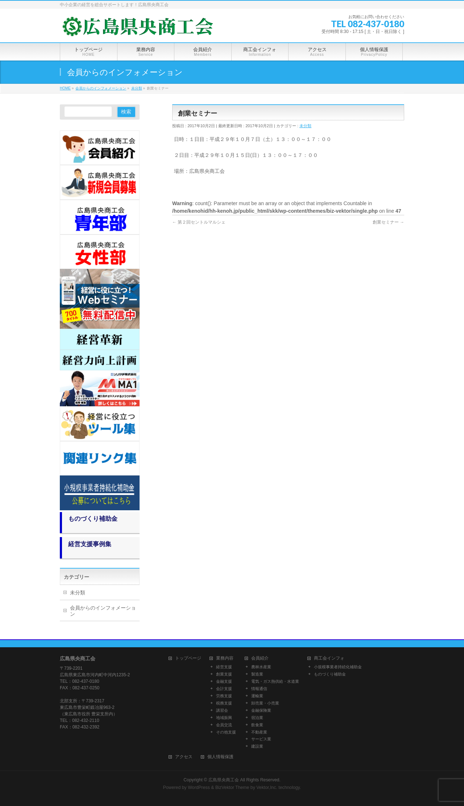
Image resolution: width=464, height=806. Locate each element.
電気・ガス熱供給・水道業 (275, 681)
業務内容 (224, 658)
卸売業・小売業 (265, 703)
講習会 (222, 710)
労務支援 (224, 696)
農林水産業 (261, 667)
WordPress (199, 787)
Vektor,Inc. (266, 787)
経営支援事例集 (89, 544)
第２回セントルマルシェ (198, 222)
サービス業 (261, 739)
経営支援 (224, 667)
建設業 (257, 746)
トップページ (188, 658)
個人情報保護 (220, 757)
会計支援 (224, 688)
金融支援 (224, 681)
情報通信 (259, 688)
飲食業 (257, 725)
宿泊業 (257, 717)
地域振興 (224, 717)
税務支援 (224, 703)
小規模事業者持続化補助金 (338, 667)
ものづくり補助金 (92, 518)
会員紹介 (260, 658)
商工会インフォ (329, 658)
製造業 (257, 674)
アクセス (183, 757)
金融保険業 (261, 710)
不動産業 (259, 732)
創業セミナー (388, 222)
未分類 (305, 126)
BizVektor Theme (232, 787)
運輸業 (257, 696)
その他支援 (226, 732)
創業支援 (224, 674)
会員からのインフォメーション (103, 611)
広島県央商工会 (223, 779)
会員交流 (224, 725)
